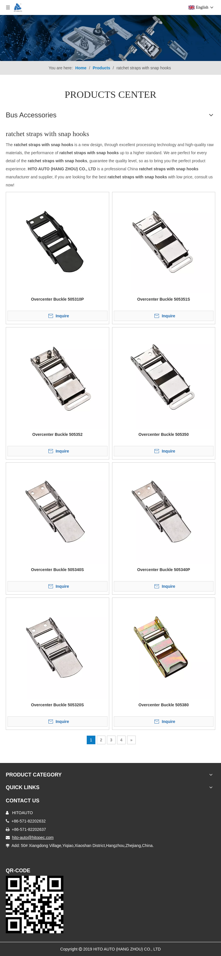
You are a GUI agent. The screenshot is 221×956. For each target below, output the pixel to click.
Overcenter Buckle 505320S (57, 705)
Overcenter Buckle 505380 (164, 705)
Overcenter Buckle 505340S (57, 569)
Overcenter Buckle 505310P (57, 299)
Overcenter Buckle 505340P (163, 569)
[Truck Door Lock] (34, 904)
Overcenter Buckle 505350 (164, 434)
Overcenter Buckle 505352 (57, 434)
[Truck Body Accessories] (110, 38)
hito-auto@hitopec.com (33, 837)
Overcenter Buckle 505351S (163, 299)
